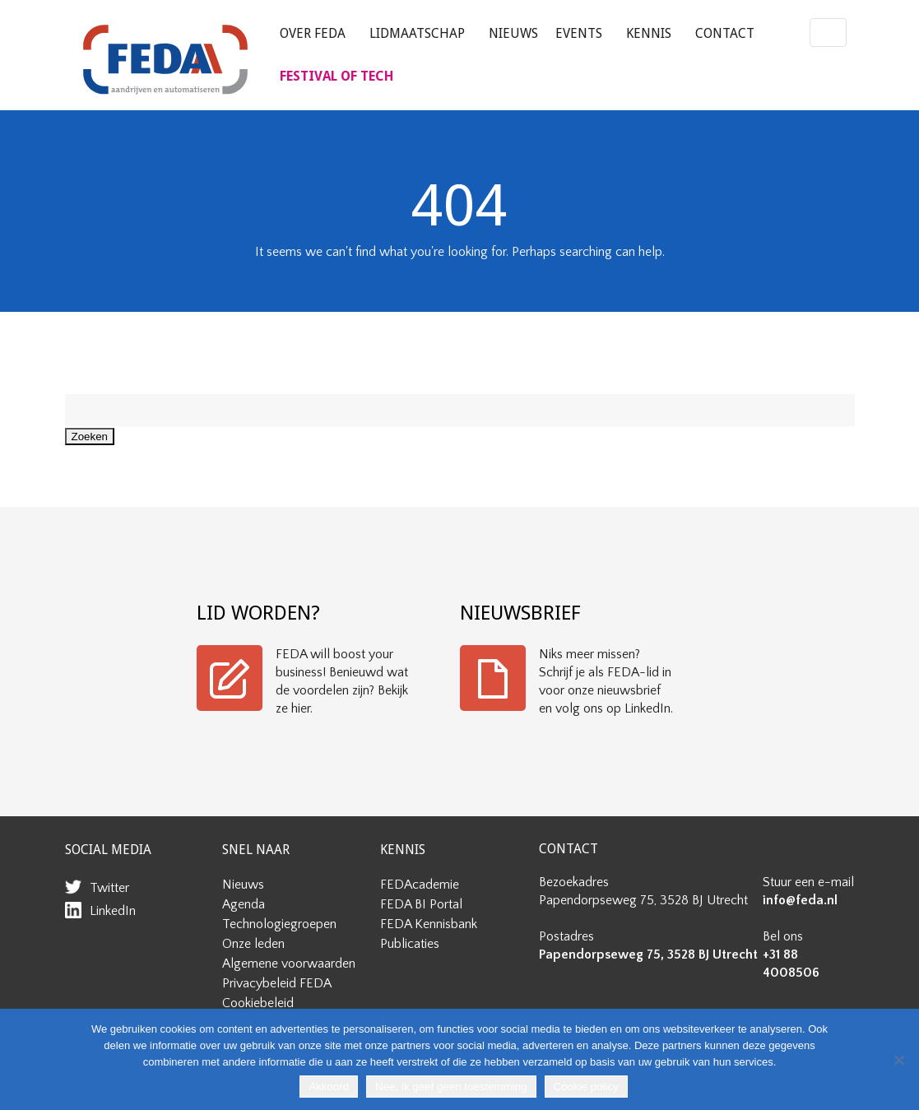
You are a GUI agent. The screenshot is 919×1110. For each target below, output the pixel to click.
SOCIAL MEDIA (108, 849)
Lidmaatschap (417, 33)
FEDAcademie (419, 884)
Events (578, 33)
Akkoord (329, 1086)
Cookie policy (586, 1086)
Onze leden (253, 943)
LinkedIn (113, 910)
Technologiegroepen (279, 924)
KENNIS (402, 849)
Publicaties (409, 943)
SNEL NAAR (256, 849)
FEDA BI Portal (421, 904)
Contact (724, 33)
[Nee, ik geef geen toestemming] (898, 1060)
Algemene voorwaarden (288, 963)
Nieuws (513, 33)
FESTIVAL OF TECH (336, 76)
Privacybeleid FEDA (277, 983)
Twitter (109, 887)
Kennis (648, 33)
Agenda (243, 904)
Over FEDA (313, 33)
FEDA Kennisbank (428, 924)
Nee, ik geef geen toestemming (451, 1086)
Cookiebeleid (258, 1003)
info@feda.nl (800, 900)
